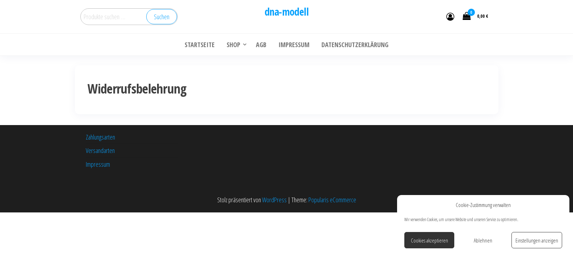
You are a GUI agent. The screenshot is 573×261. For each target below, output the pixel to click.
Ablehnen (483, 240)
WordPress (274, 199)
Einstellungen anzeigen (536, 240)
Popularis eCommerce (332, 199)
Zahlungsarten (100, 137)
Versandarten (100, 150)
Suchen (161, 16)
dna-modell (286, 11)
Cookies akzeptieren (429, 240)
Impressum (98, 164)
